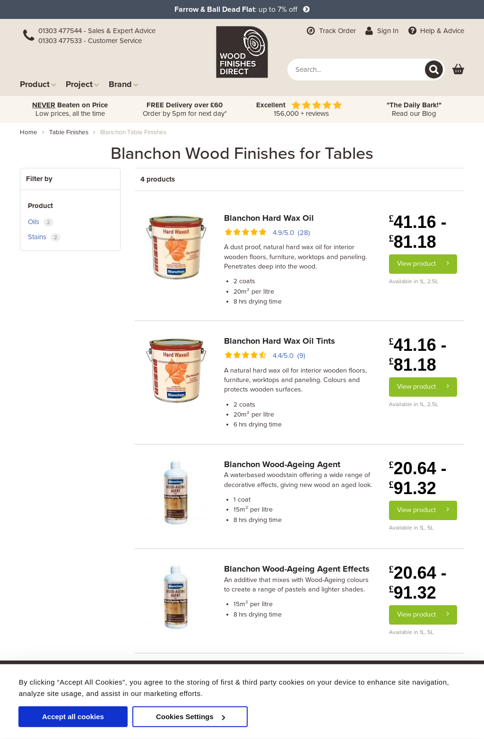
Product (38, 84)
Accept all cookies (73, 717)
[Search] (434, 69)
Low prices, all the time (70, 109)
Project (82, 84)
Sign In (381, 30)
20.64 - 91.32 (418, 478)
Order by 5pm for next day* (185, 109)
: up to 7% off (242, 9)
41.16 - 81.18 (418, 232)
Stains (44, 237)
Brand (123, 84)
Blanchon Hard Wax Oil (269, 218)
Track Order (330, 30)
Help (435, 30)
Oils (40, 221)
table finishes (68, 132)
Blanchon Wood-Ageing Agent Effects (297, 569)
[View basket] (458, 70)
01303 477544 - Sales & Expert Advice (97, 30)
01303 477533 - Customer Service (90, 40)
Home (28, 132)
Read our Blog (414, 109)
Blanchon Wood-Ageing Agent (282, 464)
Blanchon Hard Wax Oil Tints (279, 341)
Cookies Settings (190, 717)
